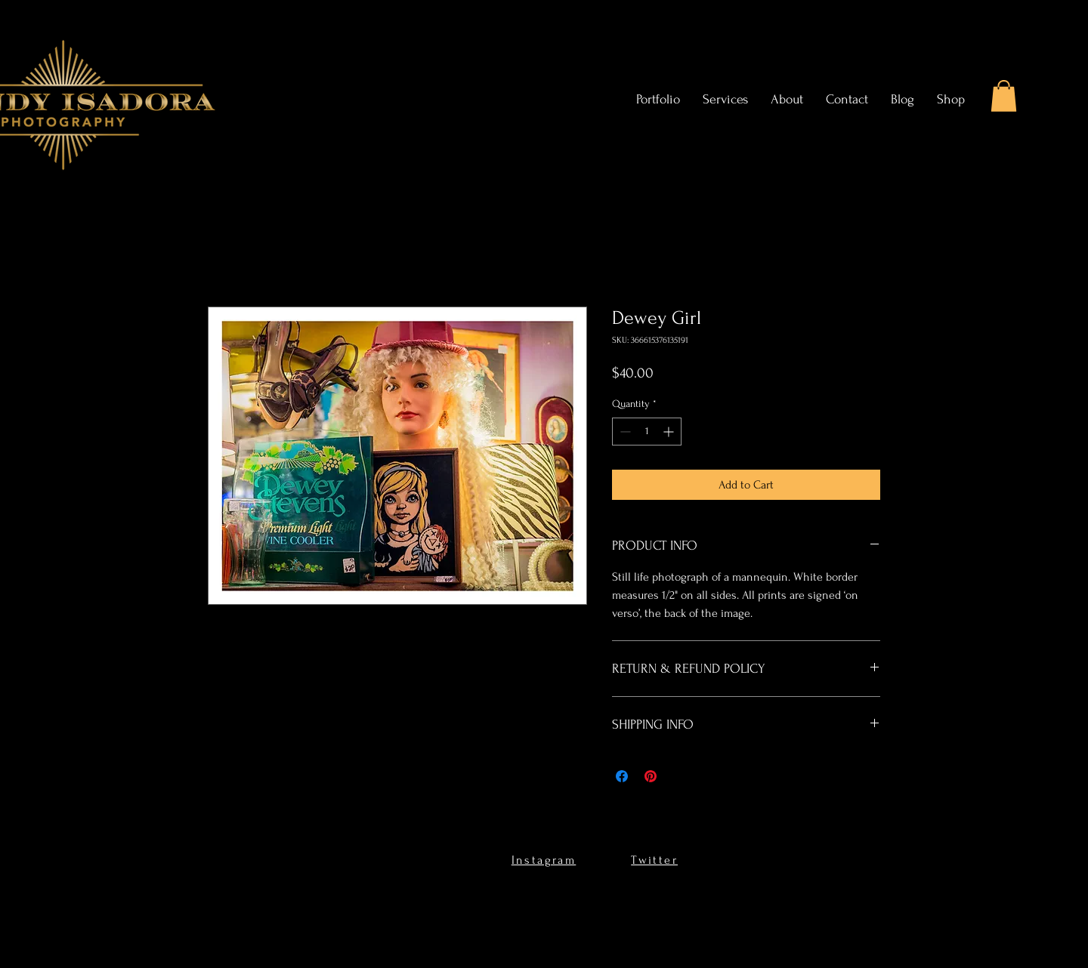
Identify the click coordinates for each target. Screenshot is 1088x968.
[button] (1004, 96)
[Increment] (669, 431)
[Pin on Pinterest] (650, 776)
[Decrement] (623, 431)
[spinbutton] (646, 431)
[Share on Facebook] (622, 776)
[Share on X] (679, 776)
